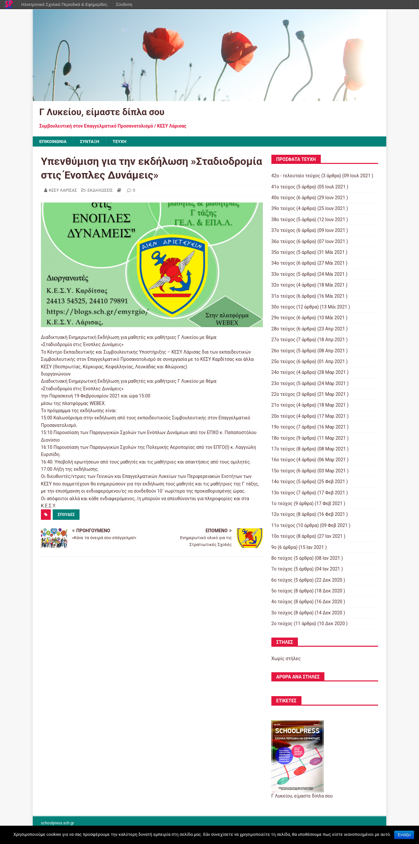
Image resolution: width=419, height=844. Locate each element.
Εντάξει (404, 835)
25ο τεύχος (283, 361)
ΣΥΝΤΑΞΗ (91, 141)
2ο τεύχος (282, 623)
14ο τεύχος (283, 481)
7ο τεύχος (282, 569)
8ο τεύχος (282, 558)
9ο (274, 547)
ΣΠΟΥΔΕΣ (66, 515)
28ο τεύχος (283, 329)
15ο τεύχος (283, 471)
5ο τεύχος (282, 591)
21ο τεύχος (283, 405)
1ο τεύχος (282, 503)
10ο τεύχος (283, 536)
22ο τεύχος (283, 394)
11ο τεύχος (283, 525)
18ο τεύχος (283, 438)
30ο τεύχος (283, 307)
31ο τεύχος (283, 296)
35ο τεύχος (283, 252)
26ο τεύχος (283, 350)
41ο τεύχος (283, 187)
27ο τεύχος (283, 340)
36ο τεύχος (283, 241)
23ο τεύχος (283, 383)
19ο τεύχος (283, 427)
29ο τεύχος (283, 318)
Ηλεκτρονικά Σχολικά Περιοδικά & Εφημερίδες (64, 4)
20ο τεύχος (283, 416)
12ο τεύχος (283, 514)
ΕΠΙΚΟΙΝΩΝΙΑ (53, 141)
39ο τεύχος (283, 208)
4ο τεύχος (282, 602)
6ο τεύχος (282, 580)
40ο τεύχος (283, 198)
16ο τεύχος (283, 460)
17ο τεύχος (283, 449)
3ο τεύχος (282, 613)
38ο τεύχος (283, 219)
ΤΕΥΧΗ (122, 141)
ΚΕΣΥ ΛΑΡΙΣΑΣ (63, 190)
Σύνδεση (124, 4)
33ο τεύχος (283, 274)
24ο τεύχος (283, 372)
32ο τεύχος (283, 285)
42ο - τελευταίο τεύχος (295, 176)
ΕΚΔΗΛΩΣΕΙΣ (100, 190)
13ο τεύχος (283, 493)
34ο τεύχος (283, 263)
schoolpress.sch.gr (57, 823)
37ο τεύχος (283, 230)
